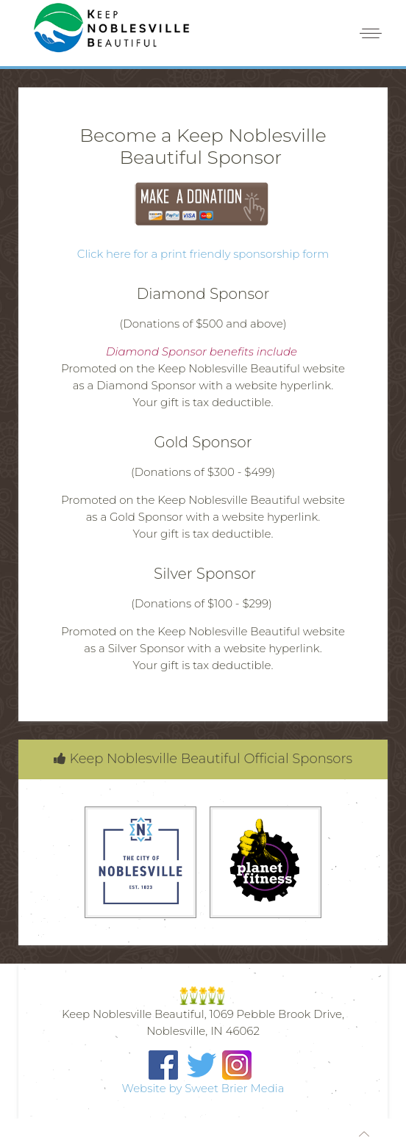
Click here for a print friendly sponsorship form (203, 254)
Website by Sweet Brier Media (203, 1088)
